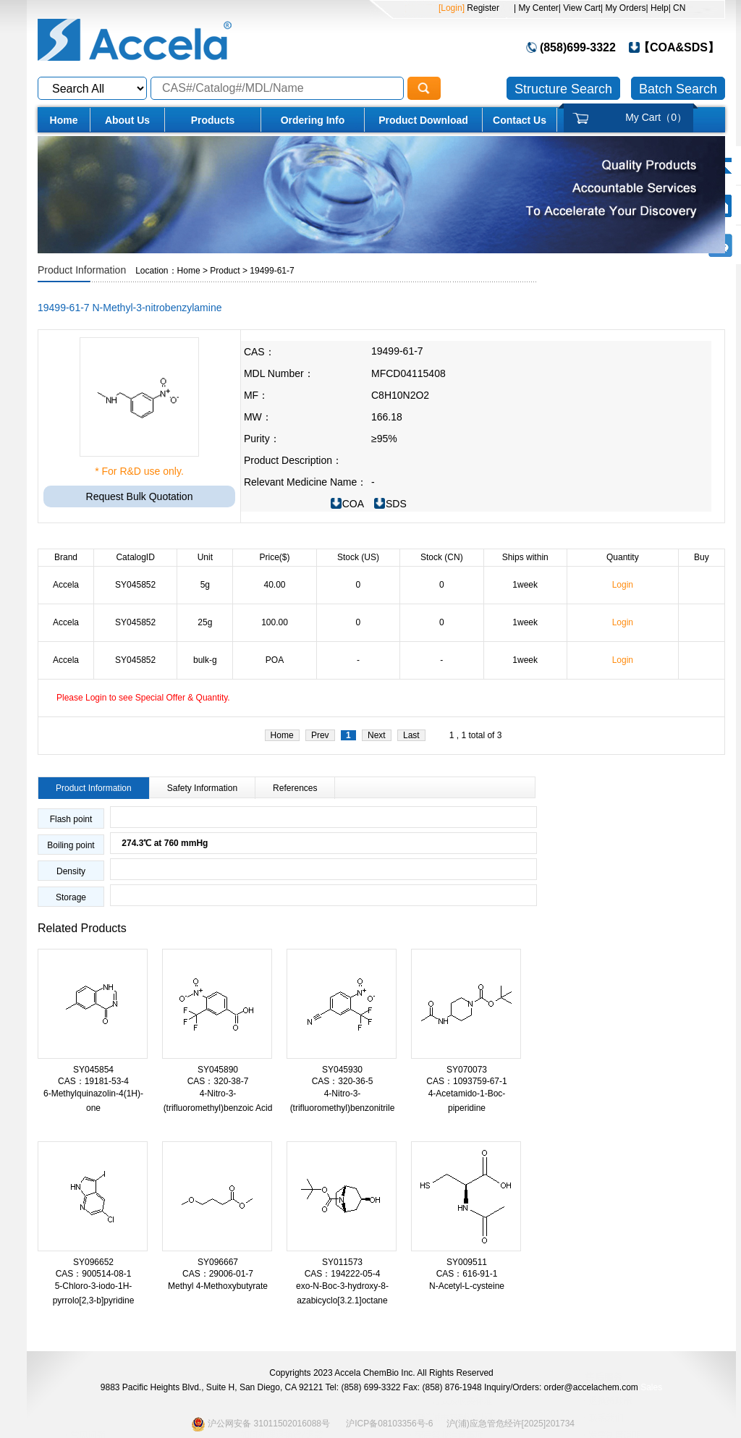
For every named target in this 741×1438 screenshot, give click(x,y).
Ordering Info (313, 120)
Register (482, 8)
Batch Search (678, 89)
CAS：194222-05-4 (343, 1274)
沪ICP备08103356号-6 (389, 1423)
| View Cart (580, 8)
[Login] (452, 8)
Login (622, 585)
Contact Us (519, 120)
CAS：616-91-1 (467, 1274)
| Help (657, 8)
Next (377, 735)
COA (353, 503)
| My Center (536, 8)
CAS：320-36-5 (342, 1081)
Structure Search (563, 89)
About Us (127, 120)
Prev (320, 735)
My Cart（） (656, 117)
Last (411, 735)
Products (213, 120)
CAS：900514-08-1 (94, 1274)
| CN (677, 8)
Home (64, 120)
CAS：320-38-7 (218, 1081)
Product (225, 271)
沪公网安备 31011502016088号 (260, 1424)
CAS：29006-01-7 (217, 1274)
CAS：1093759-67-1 (466, 1081)
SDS (396, 503)
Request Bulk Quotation (139, 496)
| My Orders (623, 8)
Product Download (423, 120)
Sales (651, 1387)
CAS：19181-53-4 (93, 1081)
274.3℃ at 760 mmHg (159, 843)
